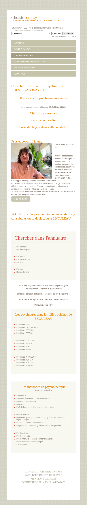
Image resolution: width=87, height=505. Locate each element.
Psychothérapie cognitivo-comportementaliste (34, 439)
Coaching (20, 404)
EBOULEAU (54, 107)
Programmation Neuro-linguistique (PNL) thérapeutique (38, 425)
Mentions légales (43, 478)
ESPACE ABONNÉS (24, 67)
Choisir (24, 17)
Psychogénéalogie (23, 436)
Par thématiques (23, 250)
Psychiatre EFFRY (23, 324)
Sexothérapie (21, 445)
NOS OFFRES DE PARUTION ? (30, 61)
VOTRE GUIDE (22, 49)
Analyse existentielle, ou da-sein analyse (32, 398)
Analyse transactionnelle (26, 401)
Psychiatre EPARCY (24, 333)
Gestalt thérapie (22, 415)
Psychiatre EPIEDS (24, 344)
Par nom (19, 269)
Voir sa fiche (20, 199)
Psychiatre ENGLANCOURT (28, 327)
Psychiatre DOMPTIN (25, 366)
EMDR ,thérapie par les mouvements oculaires (35, 407)
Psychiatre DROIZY (24, 349)
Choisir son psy (51, 471)
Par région (20, 256)
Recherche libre (22, 272)
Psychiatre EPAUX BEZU (26, 341)
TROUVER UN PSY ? (25, 55)
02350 (62, 107)
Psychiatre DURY (23, 346)
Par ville (19, 262)
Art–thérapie (21, 395)
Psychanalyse (22, 433)
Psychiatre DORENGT (25, 363)
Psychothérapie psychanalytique (29, 442)
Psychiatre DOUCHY (24, 360)
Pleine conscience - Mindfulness (29, 423)
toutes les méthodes (43, 390)
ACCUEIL (19, 43)
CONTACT (19, 73)
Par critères (21, 247)
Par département (23, 259)
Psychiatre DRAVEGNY (26, 357)
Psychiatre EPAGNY (24, 330)
